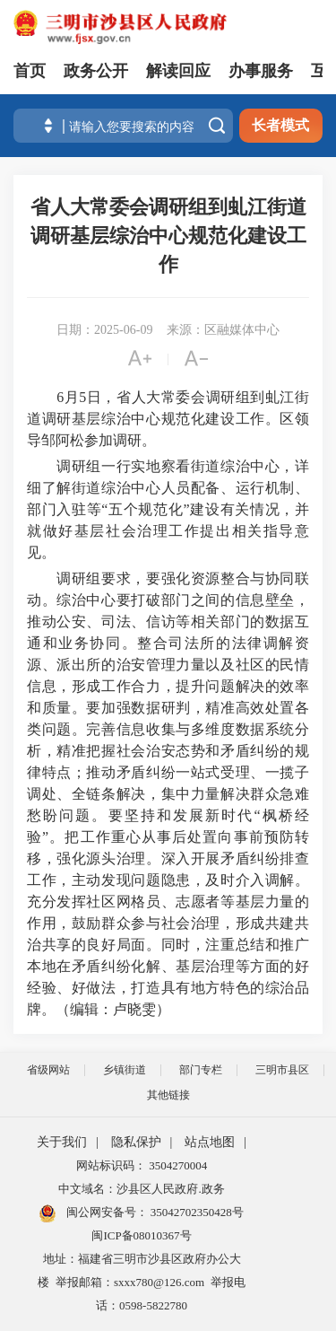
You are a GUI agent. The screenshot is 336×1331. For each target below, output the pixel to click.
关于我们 (62, 1142)
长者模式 (280, 125)
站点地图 (210, 1142)
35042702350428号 (196, 1212)
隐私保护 (136, 1142)
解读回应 (178, 71)
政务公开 (96, 71)
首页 (29, 71)
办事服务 (260, 71)
